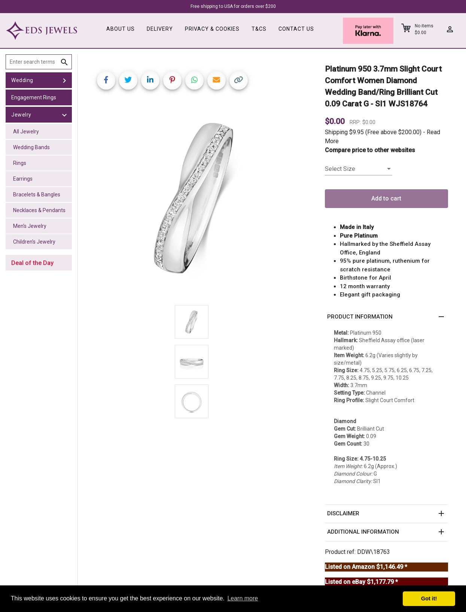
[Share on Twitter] (128, 80)
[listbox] (358, 169)
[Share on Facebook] (106, 80)
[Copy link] (238, 80)
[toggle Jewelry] (64, 114)
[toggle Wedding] (64, 80)
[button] (386, 317)
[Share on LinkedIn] (150, 80)
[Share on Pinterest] (172, 80)
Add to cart (386, 198)
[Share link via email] (216, 80)
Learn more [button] (242, 598)
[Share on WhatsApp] (194, 80)
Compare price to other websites (370, 150)
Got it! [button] (429, 599)
